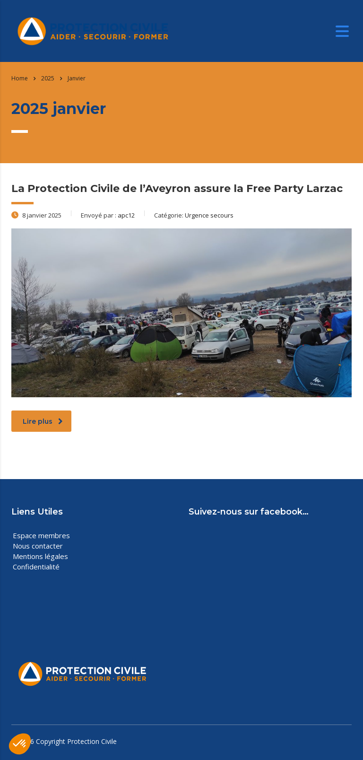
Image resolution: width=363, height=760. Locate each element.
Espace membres (41, 535)
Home (19, 78)
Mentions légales (40, 556)
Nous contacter (38, 545)
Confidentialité (36, 566)
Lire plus (43, 421)
